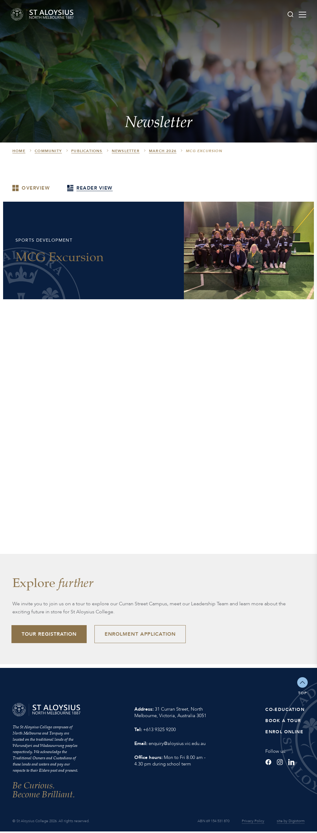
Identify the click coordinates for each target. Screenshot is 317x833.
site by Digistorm (291, 822)
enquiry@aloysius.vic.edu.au (177, 745)
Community (48, 150)
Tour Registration (50, 634)
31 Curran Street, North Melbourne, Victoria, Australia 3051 (170, 713)
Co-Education (285, 711)
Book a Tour (283, 722)
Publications (86, 150)
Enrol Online (284, 733)
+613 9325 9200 (159, 731)
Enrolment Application (144, 634)
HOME (18, 150)
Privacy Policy (253, 822)
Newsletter (126, 150)
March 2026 (162, 150)
